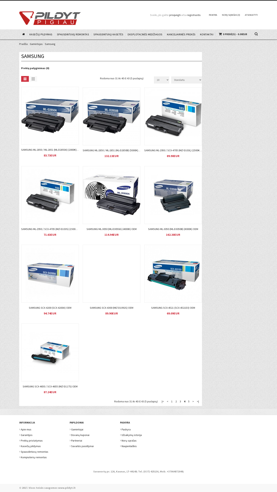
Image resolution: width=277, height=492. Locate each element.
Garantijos (26, 434)
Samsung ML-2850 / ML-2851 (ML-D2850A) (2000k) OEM (51, 149)
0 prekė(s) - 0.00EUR (235, 34)
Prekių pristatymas (31, 440)
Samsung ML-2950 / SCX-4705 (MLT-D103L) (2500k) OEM (175, 150)
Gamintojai (76, 429)
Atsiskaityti (251, 14)
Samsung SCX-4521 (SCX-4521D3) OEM (173, 307)
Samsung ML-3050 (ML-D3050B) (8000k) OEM (173, 229)
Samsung (50, 44)
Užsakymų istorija (131, 434)
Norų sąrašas (128, 440)
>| (198, 401)
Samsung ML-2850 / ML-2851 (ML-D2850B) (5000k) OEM (113, 150)
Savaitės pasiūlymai (82, 445)
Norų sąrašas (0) (231, 14)
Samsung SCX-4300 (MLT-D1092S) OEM (111, 307)
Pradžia (23, 44)
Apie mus (25, 429)
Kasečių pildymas (30, 445)
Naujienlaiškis (128, 445)
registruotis (194, 15)
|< (163, 401)
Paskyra (213, 14)
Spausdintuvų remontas (33, 451)
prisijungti (175, 15)
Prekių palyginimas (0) (35, 68)
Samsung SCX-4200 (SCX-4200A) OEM (50, 307)
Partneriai (76, 440)
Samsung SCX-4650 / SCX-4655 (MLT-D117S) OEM (50, 386)
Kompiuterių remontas (33, 456)
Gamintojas (36, 44)
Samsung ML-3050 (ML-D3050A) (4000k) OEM (112, 229)
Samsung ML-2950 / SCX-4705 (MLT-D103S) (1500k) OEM (52, 229)
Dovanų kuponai (79, 434)
